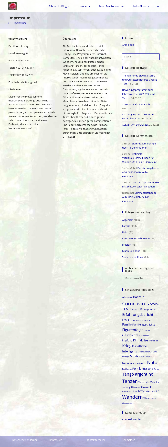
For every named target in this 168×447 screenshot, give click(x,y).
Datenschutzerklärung (25, 435)
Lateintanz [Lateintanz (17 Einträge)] (142, 347)
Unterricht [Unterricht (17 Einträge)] (126, 387)
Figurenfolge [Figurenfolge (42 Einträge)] (133, 325)
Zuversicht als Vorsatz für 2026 (139, 103)
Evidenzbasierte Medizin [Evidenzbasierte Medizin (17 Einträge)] (140, 316)
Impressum (20, 22)
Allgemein (128, 216)
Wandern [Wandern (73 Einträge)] (132, 393)
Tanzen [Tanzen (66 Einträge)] (130, 377)
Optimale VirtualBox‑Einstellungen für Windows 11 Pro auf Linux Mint (139, 156)
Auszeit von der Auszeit (135, 123)
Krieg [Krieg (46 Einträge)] (126, 341)
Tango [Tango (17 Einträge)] (156, 364)
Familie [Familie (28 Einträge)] (127, 320)
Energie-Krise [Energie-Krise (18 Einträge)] (148, 305)
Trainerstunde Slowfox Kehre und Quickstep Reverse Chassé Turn (139, 79)
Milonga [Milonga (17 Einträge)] (125, 352)
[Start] (9, 22)
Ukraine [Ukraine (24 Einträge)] (135, 383)
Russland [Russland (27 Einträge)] (147, 364)
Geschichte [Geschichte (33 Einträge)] (130, 331)
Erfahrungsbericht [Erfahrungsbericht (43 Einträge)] (137, 310)
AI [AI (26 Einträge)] (123, 293)
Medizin (126, 240)
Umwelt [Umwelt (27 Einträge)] (146, 383)
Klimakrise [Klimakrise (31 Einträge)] (140, 336)
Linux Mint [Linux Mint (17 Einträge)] (152, 347)
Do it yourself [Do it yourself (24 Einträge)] (134, 305)
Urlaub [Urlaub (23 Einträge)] (136, 387)
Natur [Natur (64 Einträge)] (153, 358)
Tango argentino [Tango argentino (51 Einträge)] (137, 370)
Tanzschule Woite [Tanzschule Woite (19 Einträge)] (146, 377)
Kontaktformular (131, 415)
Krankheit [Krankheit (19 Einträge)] (153, 336)
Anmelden (128, 44)
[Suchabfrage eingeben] (141, 56)
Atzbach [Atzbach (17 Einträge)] (128, 293)
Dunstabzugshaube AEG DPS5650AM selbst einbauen (141, 169)
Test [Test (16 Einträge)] (157, 378)
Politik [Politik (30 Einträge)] (136, 364)
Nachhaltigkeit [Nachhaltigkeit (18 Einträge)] (145, 352)
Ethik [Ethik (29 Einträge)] (125, 316)
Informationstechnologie (136, 234)
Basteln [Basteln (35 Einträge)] (139, 293)
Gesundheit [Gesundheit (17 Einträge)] (144, 331)
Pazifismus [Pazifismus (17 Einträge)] (127, 364)
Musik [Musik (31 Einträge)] (134, 352)
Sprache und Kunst (133, 253)
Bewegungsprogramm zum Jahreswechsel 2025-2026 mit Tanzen (139, 93)
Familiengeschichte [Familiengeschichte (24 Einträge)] (143, 320)
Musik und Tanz (131, 247)
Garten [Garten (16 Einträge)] (147, 326)
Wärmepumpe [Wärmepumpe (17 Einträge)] (149, 394)
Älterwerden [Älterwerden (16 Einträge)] (127, 399)
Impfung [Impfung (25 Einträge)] (127, 336)
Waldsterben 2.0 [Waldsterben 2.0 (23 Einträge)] (149, 387)
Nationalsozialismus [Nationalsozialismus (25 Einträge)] (134, 359)
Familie (126, 222)
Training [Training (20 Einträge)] (126, 383)
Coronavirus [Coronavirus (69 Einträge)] (135, 299)
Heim (125, 228)
